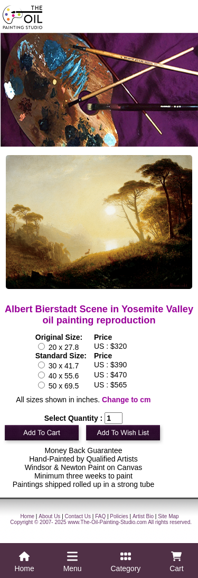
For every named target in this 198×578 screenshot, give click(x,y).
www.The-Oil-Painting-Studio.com (107, 522)
